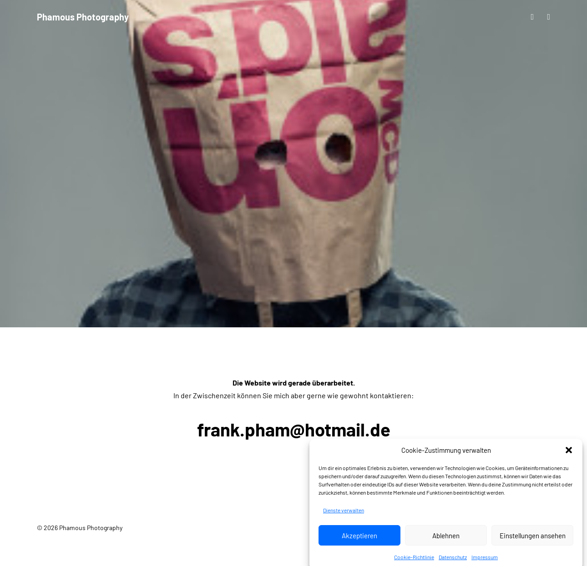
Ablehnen (446, 545)
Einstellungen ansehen (533, 545)
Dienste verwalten (343, 519)
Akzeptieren (359, 545)
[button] (568, 459)
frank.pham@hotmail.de (293, 429)
